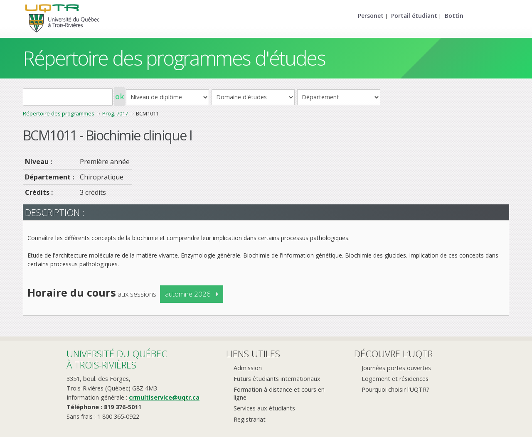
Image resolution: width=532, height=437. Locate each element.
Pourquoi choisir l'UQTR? (395, 389)
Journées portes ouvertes (396, 368)
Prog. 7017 (115, 113)
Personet (371, 16)
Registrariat (250, 419)
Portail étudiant (414, 16)
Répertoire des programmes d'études (174, 57)
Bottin (454, 16)
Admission (248, 368)
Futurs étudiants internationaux (277, 379)
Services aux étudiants (264, 408)
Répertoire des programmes (58, 113)
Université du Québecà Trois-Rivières (116, 359)
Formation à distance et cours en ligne (279, 393)
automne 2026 (188, 294)
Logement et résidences (395, 379)
